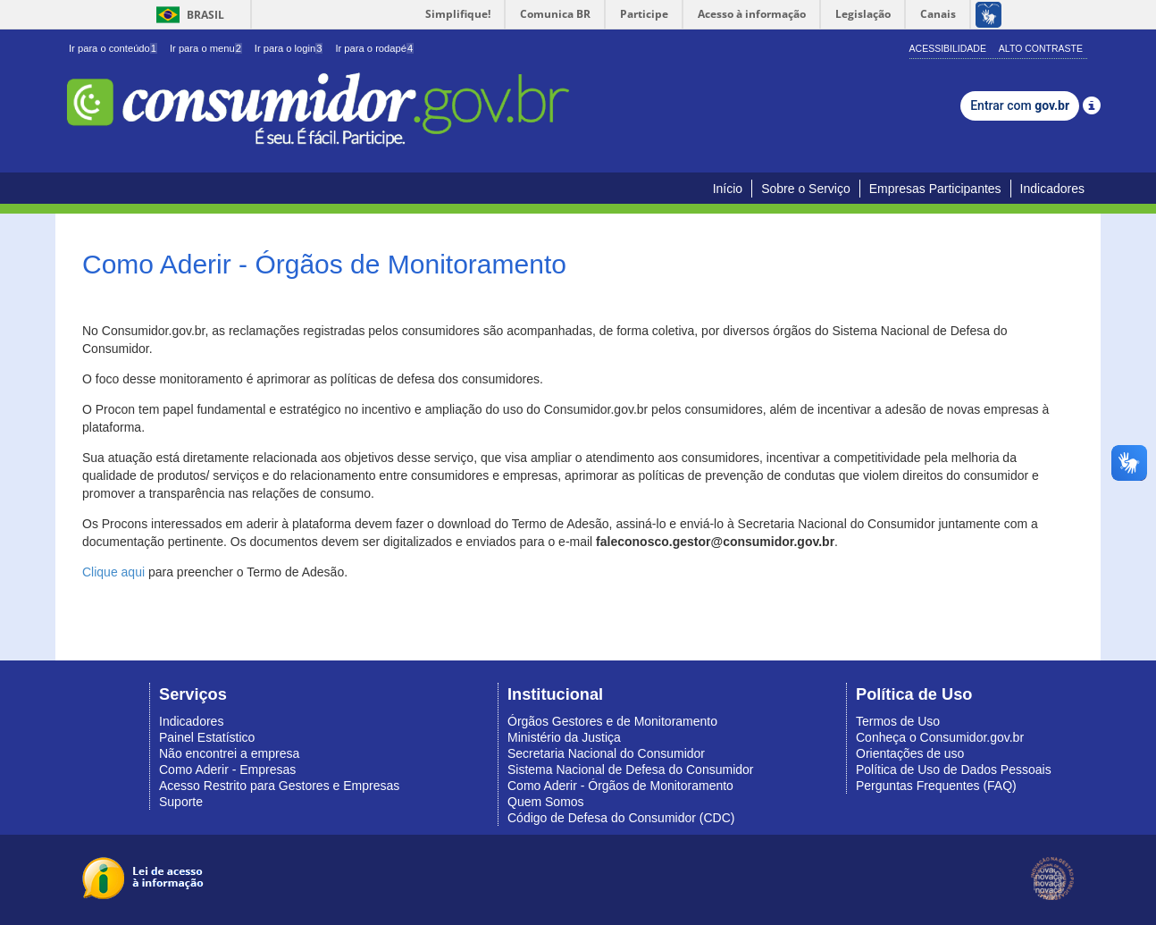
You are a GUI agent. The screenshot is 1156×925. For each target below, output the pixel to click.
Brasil (187, 14)
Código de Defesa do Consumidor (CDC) (620, 818)
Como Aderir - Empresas (227, 769)
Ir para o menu (206, 48)
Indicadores (1052, 188)
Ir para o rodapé (374, 48)
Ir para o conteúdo (113, 48)
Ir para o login (289, 48)
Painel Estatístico (207, 737)
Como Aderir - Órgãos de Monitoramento (620, 785)
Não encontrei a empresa (229, 753)
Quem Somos (545, 802)
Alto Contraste (1041, 48)
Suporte (181, 802)
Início (727, 188)
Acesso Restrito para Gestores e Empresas (279, 785)
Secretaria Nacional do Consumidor (606, 753)
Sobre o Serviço (805, 188)
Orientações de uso (910, 753)
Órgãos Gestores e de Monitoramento (612, 721)
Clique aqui (113, 572)
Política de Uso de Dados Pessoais (953, 769)
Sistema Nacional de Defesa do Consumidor (630, 769)
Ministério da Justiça (564, 737)
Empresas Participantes (935, 188)
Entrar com (1019, 105)
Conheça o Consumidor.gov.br (940, 737)
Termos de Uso (898, 721)
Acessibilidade (947, 48)
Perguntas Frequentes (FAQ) (936, 785)
